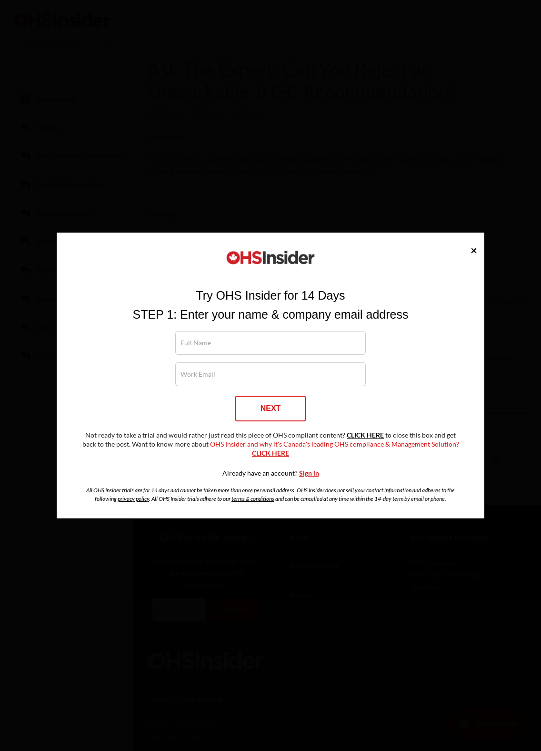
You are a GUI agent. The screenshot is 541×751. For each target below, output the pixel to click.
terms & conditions (252, 498)
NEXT (270, 408)
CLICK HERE (365, 435)
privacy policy (133, 498)
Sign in (309, 473)
